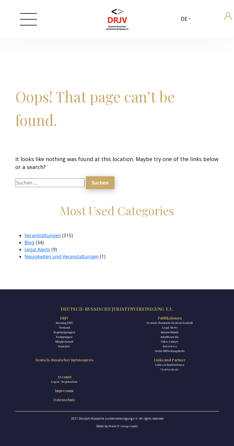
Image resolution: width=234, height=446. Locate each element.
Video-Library (170, 341)
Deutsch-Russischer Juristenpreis (64, 360)
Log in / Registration (64, 382)
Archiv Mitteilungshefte (170, 351)
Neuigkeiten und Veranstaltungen (62, 256)
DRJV (64, 318)
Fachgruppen (64, 337)
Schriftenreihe (169, 337)
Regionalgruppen (64, 332)
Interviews (170, 346)
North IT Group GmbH (123, 426)
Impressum (64, 390)
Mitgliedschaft (64, 341)
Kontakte (64, 346)
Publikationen (170, 318)
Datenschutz (64, 399)
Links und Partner (169, 360)
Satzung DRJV (64, 323)
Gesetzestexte (169, 369)
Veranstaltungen (43, 235)
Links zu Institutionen (169, 365)
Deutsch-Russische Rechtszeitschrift (169, 323)
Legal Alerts (37, 249)
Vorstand (64, 327)
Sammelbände (170, 332)
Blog (30, 242)
